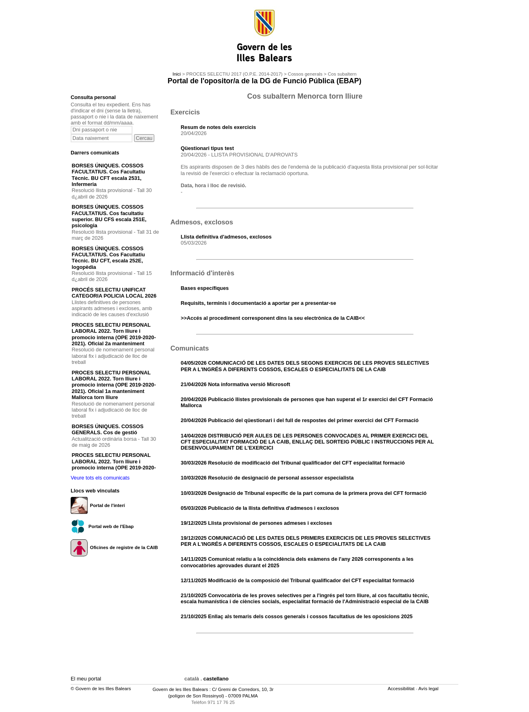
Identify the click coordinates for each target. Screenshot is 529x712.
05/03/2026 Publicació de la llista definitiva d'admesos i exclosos (260, 508)
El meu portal (86, 679)
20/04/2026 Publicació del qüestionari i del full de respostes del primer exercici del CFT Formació (300, 420)
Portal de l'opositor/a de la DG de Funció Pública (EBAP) (264, 81)
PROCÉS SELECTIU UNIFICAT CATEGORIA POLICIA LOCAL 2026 (114, 293)
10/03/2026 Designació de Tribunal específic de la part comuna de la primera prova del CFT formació (304, 493)
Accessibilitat (402, 688)
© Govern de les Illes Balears (101, 688)
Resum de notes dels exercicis (218, 127)
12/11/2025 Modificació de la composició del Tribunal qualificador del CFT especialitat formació (297, 580)
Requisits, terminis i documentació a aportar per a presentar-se (258, 303)
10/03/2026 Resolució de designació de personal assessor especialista (267, 478)
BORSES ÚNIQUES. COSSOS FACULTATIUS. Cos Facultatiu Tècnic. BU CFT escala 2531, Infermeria (108, 175)
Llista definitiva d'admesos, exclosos (226, 237)
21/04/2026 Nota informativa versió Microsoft (235, 384)
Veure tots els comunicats (100, 478)
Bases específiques (205, 288)
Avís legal (429, 688)
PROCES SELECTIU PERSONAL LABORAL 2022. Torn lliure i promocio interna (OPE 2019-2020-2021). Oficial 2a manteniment (114, 334)
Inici (176, 74)
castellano (216, 679)
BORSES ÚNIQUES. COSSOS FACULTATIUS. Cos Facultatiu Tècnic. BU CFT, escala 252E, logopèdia (108, 257)
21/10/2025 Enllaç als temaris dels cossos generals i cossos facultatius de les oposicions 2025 (297, 616)
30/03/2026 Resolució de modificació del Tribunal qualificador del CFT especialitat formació (293, 463)
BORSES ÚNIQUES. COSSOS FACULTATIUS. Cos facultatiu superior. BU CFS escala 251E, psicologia (109, 216)
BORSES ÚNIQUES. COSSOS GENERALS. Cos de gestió (108, 429)
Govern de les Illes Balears (180, 689)
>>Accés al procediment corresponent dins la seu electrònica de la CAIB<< (273, 318)
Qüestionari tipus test (207, 148)
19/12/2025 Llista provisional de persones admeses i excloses (256, 523)
